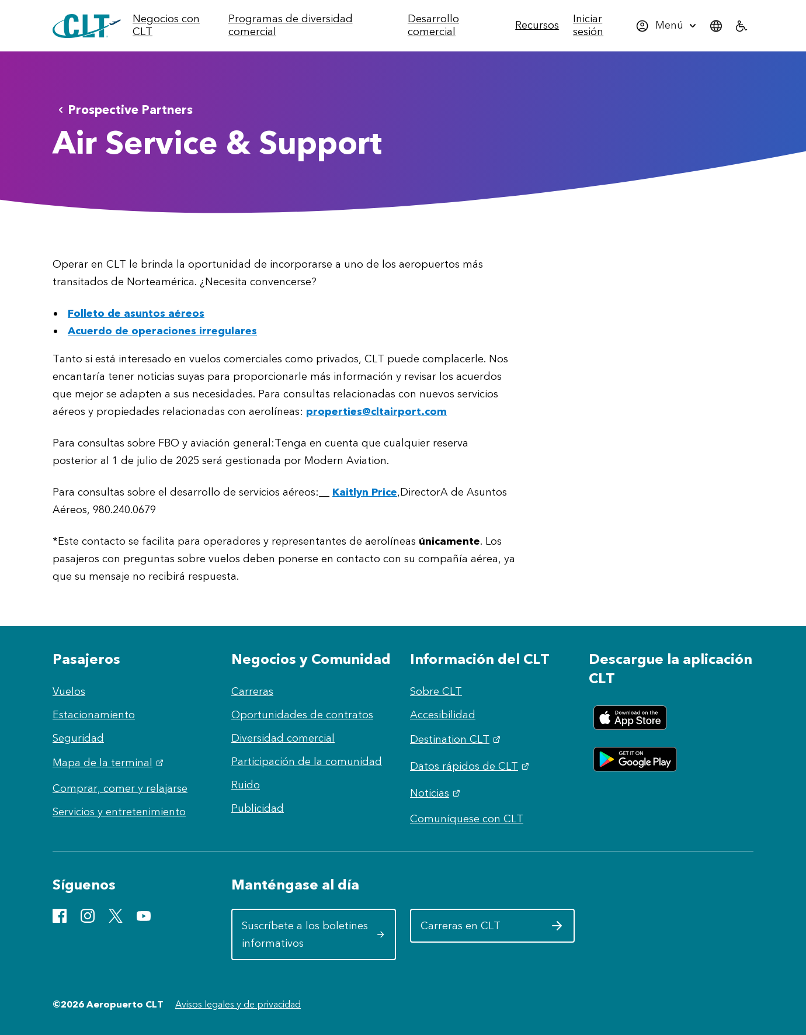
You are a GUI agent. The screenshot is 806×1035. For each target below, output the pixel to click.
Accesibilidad (442, 714)
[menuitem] (177, 25)
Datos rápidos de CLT (471, 766)
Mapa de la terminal (109, 762)
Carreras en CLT (492, 930)
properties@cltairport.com (376, 411)
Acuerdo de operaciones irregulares (162, 330)
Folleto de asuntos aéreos (136, 313)
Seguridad (78, 738)
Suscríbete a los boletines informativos (313, 934)
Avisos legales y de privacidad (238, 1004)
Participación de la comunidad (306, 761)
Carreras (252, 691)
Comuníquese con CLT (466, 818)
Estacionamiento (94, 714)
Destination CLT (456, 739)
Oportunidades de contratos (302, 714)
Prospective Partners (123, 109)
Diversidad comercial (283, 738)
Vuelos (69, 691)
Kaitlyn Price (364, 492)
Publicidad (257, 808)
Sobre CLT (436, 691)
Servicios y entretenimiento (119, 811)
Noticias (436, 793)
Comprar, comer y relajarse (120, 788)
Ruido (245, 784)
